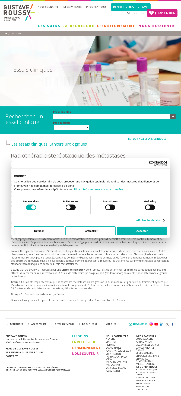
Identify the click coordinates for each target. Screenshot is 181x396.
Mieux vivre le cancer (147, 344)
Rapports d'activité (116, 361)
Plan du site (20, 370)
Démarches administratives (144, 359)
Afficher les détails (148, 220)
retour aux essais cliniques (147, 138)
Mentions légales (36, 370)
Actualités (16, 324)
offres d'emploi (64, 324)
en (142, 13)
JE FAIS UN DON (165, 13)
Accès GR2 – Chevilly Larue (147, 373)
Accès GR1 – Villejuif (146, 369)
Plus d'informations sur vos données (98, 189)
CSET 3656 (16, 34)
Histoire (110, 344)
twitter (167, 324)
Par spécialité (62, 123)
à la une (110, 338)
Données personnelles (58, 370)
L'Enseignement (116, 26)
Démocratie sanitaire (147, 355)
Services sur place (145, 380)
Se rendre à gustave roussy (24, 352)
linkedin (162, 324)
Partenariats (113, 364)
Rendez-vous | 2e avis (130, 7)
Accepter (142, 230)
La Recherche (78, 26)
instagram (151, 324)
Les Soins (49, 26)
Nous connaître (48, 6)
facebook (173, 324)
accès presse (38, 324)
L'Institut (111, 341)
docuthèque (89, 324)
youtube (156, 324)
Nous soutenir (156, 26)
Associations (143, 386)
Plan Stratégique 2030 (118, 350)
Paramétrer (90, 230)
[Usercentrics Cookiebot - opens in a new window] (151, 163)
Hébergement (143, 383)
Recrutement (113, 370)
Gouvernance (113, 347)
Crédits (10, 370)
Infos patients (72, 6)
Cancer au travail (116, 367)
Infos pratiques (96, 6)
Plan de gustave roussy (21, 348)
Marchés (111, 324)
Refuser (39, 230)
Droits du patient (145, 352)
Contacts (141, 389)
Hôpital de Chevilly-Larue (117, 357)
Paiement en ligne (145, 363)
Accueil (6, 33)
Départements (113, 353)
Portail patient (144, 341)
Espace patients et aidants (145, 348)
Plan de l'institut (145, 377)
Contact (11, 356)
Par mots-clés (62, 112)
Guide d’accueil (144, 338)
